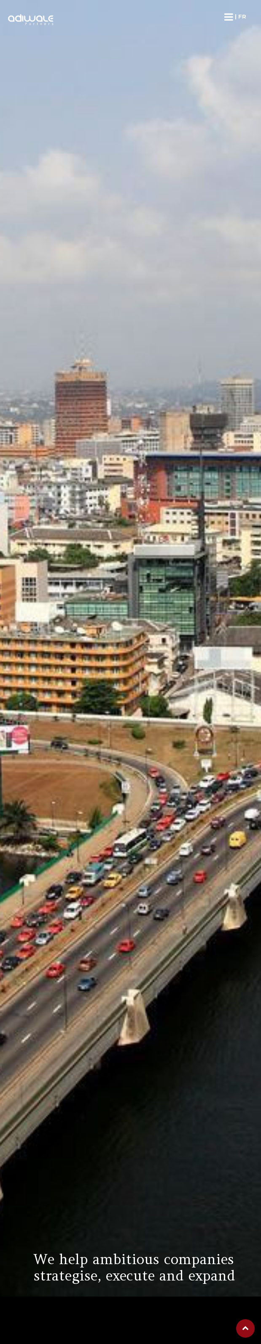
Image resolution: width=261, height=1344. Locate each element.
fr (242, 16)
